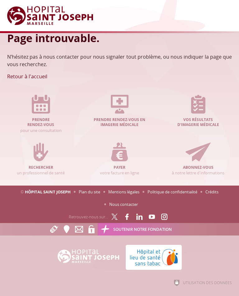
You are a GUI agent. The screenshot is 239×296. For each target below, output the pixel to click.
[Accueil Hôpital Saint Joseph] (54, 15)
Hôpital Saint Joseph (48, 192)
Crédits (211, 192)
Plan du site (89, 192)
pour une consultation (41, 114)
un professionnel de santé (41, 159)
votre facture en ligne (119, 159)
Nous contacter (123, 204)
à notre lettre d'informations (198, 159)
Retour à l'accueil (27, 76)
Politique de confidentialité (172, 192)
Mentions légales (123, 192)
